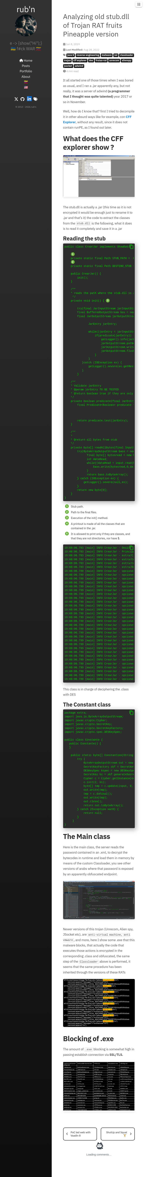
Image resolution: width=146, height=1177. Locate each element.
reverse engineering (88, 55)
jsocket (68, 66)
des (91, 60)
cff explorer (79, 60)
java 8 (70, 55)
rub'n (26, 9)
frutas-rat (101, 60)
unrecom (114, 60)
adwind (79, 66)
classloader (126, 55)
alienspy (126, 60)
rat (115, 55)
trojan (67, 60)
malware (107, 55)
